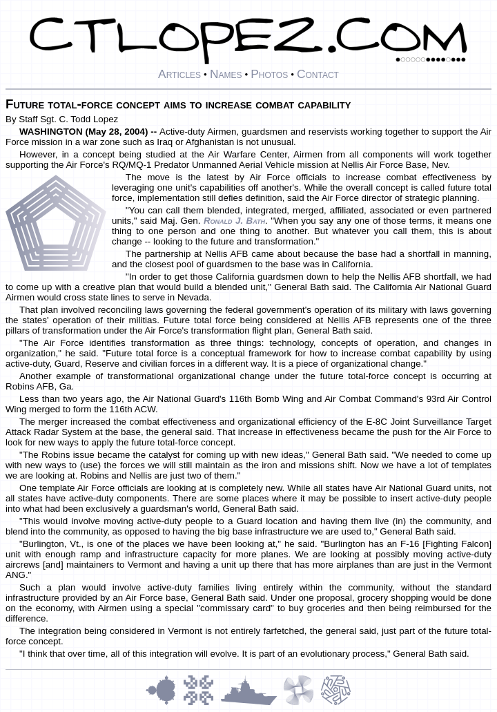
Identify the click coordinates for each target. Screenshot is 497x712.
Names (226, 74)
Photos (269, 74)
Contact (318, 74)
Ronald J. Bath (234, 220)
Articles (179, 74)
